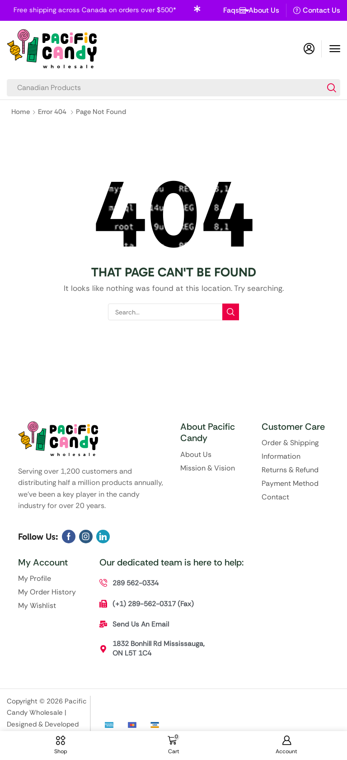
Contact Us (321, 10)
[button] (334, 48)
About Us (264, 10)
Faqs (237, 10)
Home (20, 111)
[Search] (332, 88)
